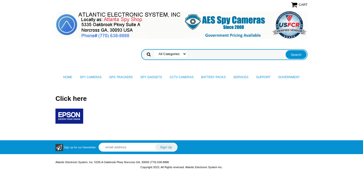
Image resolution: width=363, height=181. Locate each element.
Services (240, 77)
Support (263, 77)
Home (67, 77)
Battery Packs (213, 77)
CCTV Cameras (182, 77)
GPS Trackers (121, 77)
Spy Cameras (91, 77)
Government (289, 77)
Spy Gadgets (151, 77)
